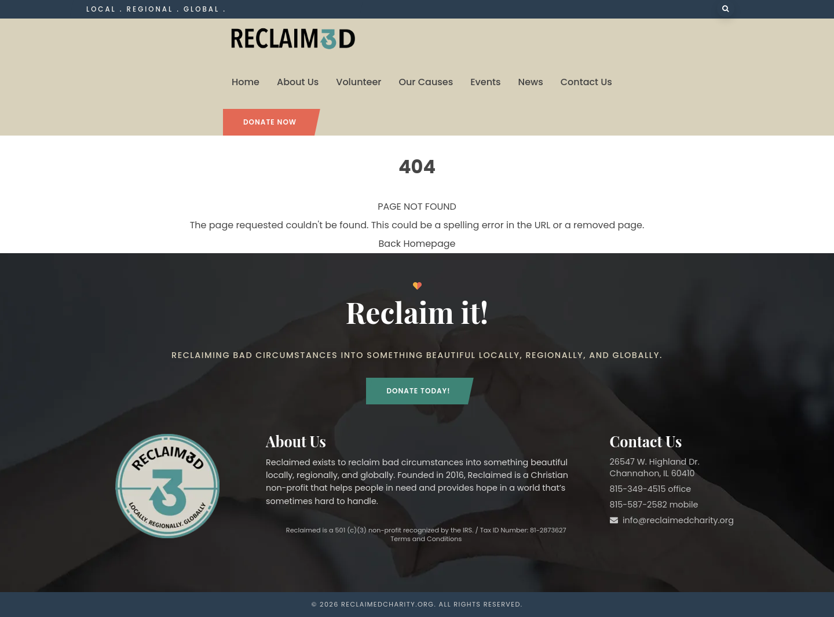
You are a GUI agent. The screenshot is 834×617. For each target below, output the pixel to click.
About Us (298, 82)
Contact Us (586, 82)
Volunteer (358, 82)
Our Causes (425, 82)
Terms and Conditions (426, 538)
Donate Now (270, 122)
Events (485, 82)
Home (245, 82)
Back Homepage (417, 243)
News (530, 82)
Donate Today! (418, 391)
